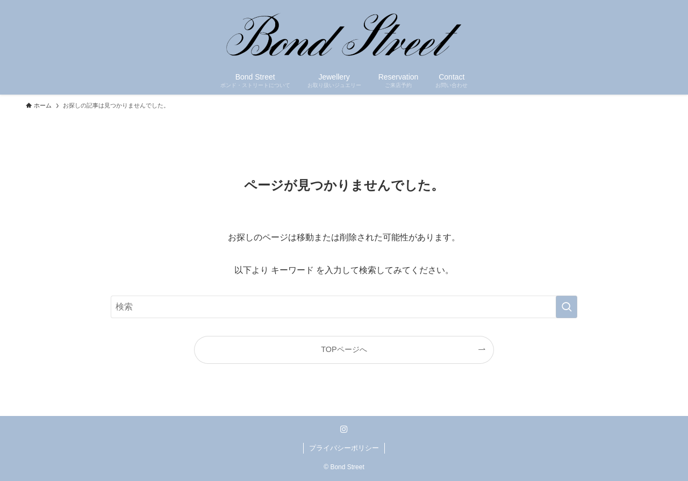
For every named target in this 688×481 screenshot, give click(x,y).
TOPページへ (344, 349)
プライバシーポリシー (344, 448)
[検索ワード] (344, 307)
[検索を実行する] (566, 307)
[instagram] (344, 429)
